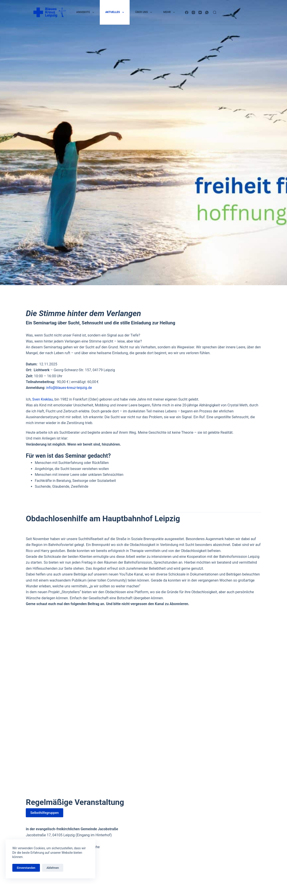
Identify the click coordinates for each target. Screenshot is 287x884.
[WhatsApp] (207, 12)
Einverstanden (26, 867)
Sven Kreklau (42, 399)
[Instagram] (193, 12)
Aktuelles (115, 12)
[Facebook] (186, 12)
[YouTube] (200, 12)
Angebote (86, 12)
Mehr (170, 12)
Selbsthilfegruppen (44, 813)
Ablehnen (53, 867)
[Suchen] (214, 12)
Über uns (144, 12)
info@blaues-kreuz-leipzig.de (69, 388)
